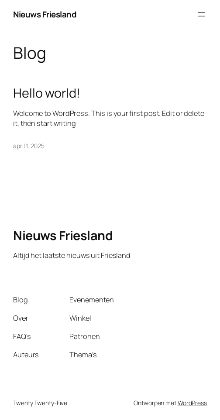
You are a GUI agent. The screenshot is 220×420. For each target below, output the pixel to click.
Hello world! (46, 93)
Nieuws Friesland (44, 14)
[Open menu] (201, 14)
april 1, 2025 (29, 146)
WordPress (192, 403)
